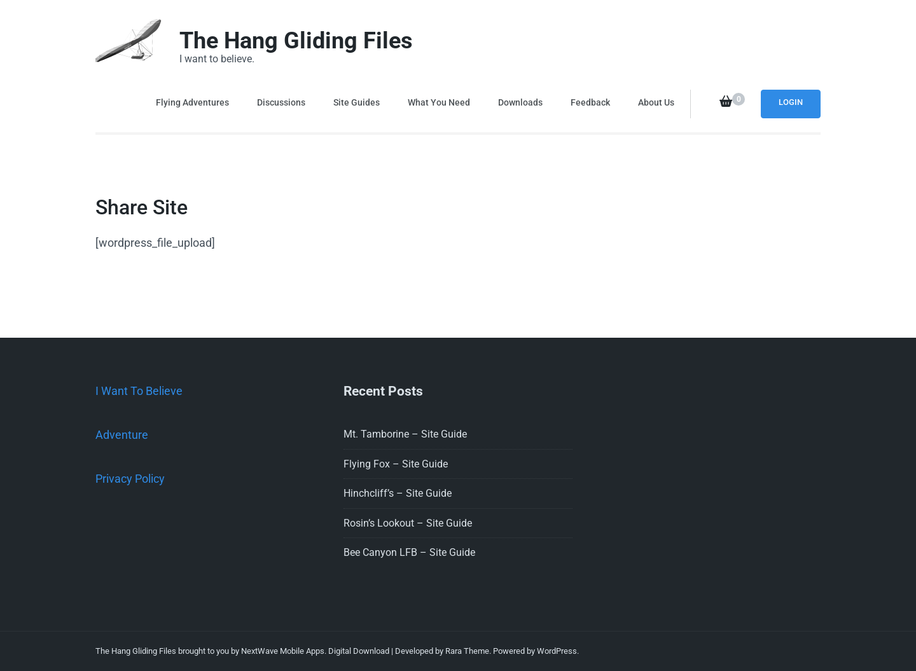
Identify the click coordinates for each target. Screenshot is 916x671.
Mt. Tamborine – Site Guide (405, 434)
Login (791, 102)
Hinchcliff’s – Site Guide (398, 493)
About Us (656, 102)
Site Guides (356, 102)
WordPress (557, 651)
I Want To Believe (139, 391)
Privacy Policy (130, 478)
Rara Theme (467, 651)
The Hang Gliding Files (296, 40)
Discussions (281, 102)
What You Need (439, 102)
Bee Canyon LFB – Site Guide (409, 552)
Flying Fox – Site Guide (396, 464)
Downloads (520, 102)
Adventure (121, 434)
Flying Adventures (192, 102)
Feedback (590, 102)
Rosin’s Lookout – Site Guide (408, 523)
